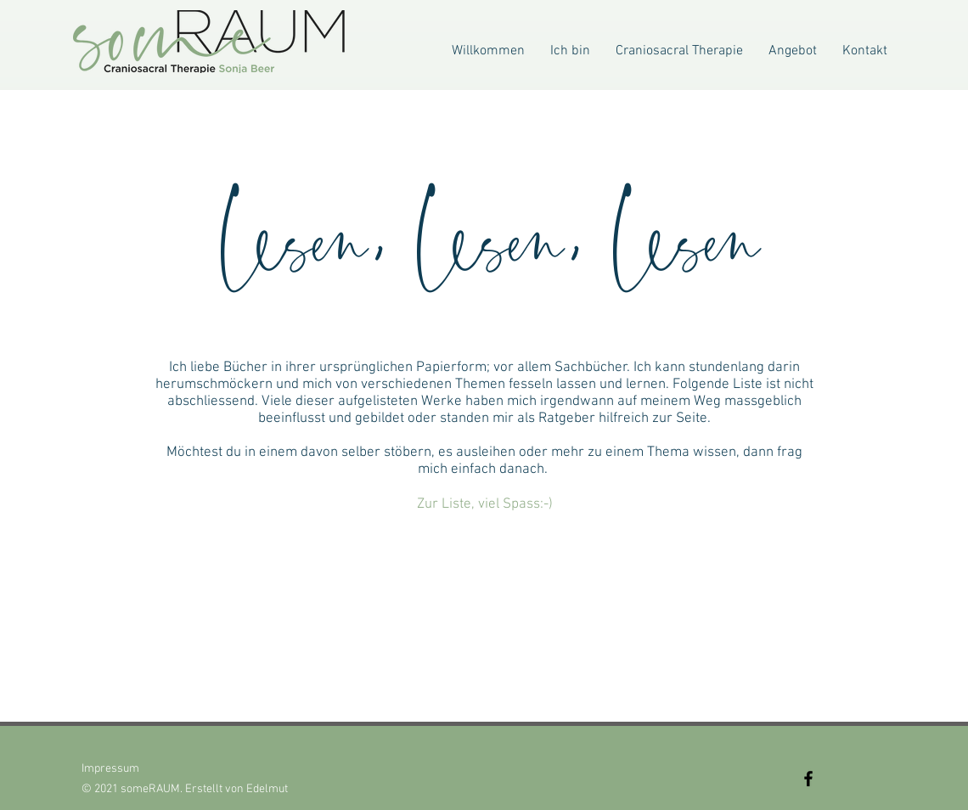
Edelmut (267, 789)
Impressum (110, 769)
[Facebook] (808, 778)
